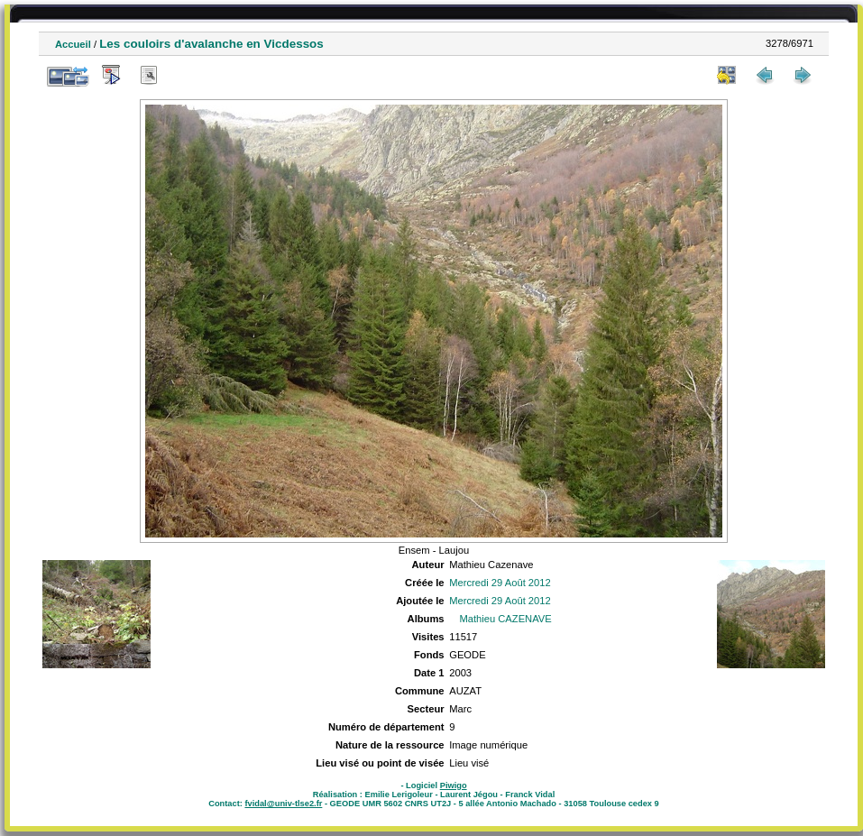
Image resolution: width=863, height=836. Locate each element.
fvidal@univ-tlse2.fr (283, 803)
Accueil (73, 44)
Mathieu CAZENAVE (505, 618)
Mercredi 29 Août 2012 (500, 582)
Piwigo (453, 785)
